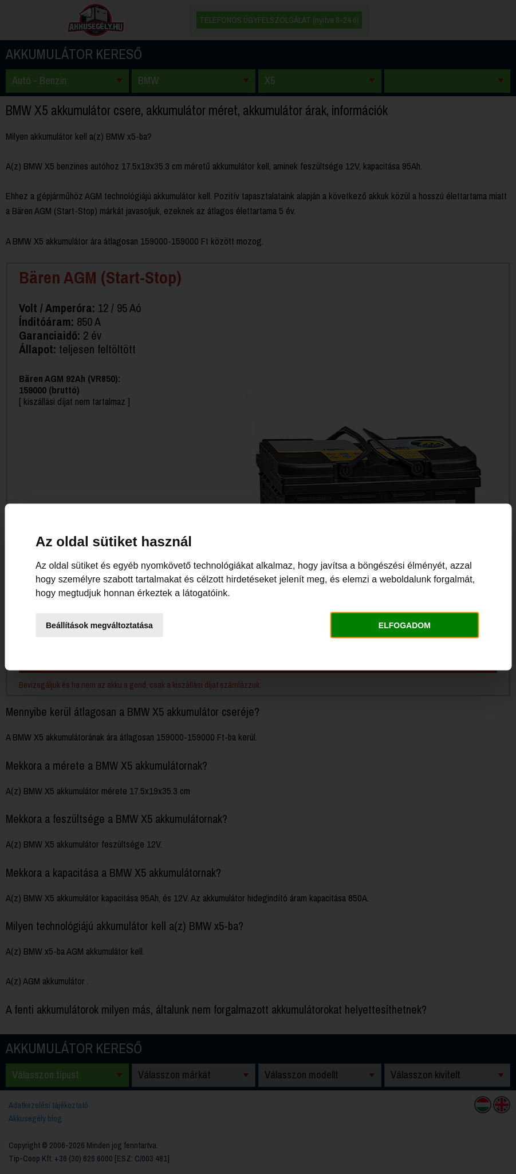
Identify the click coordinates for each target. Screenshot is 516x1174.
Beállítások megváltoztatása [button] (99, 624)
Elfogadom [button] (405, 624)
